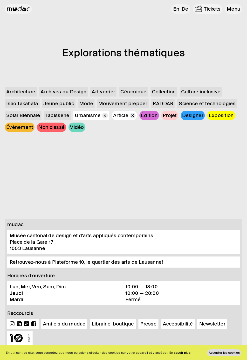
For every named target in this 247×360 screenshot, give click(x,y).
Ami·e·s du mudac (64, 324)
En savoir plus (180, 353)
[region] (123, 352)
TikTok (26, 323)
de (185, 9)
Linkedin (19, 323)
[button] (233, 9)
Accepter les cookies (224, 353)
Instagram (12, 323)
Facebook (33, 323)
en (176, 9)
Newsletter (212, 324)
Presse (148, 324)
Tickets (212, 9)
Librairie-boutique (113, 324)
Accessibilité (178, 324)
